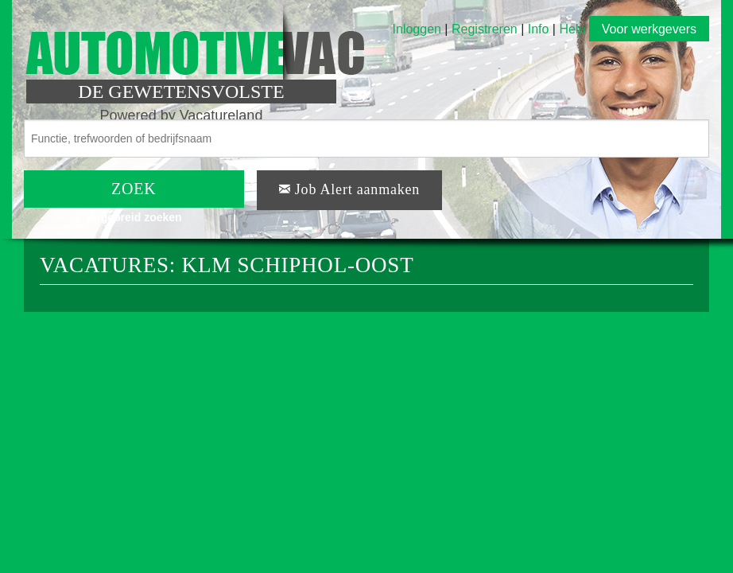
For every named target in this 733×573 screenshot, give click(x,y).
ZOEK (134, 188)
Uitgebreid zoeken (134, 217)
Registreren (486, 29)
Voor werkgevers (649, 29)
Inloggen (417, 29)
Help (572, 29)
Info (538, 29)
